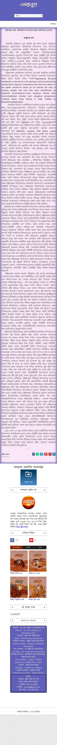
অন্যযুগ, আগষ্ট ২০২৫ (16, 603)
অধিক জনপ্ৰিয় (16, 578)
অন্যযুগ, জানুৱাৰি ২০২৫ (17, 630)
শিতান (40, 578)
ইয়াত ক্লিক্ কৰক (22, 557)
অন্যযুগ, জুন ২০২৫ (34, 630)
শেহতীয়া (28, 578)
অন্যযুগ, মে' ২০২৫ (34, 603)
